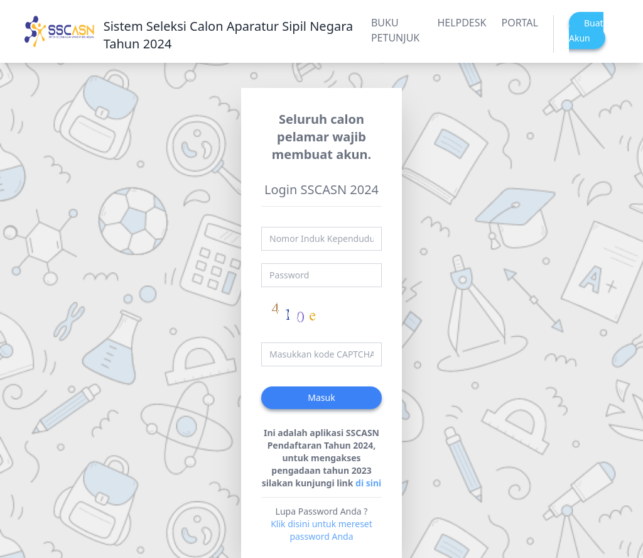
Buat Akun (586, 30)
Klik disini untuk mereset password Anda (321, 530)
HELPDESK (461, 23)
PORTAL (519, 23)
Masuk (321, 397)
